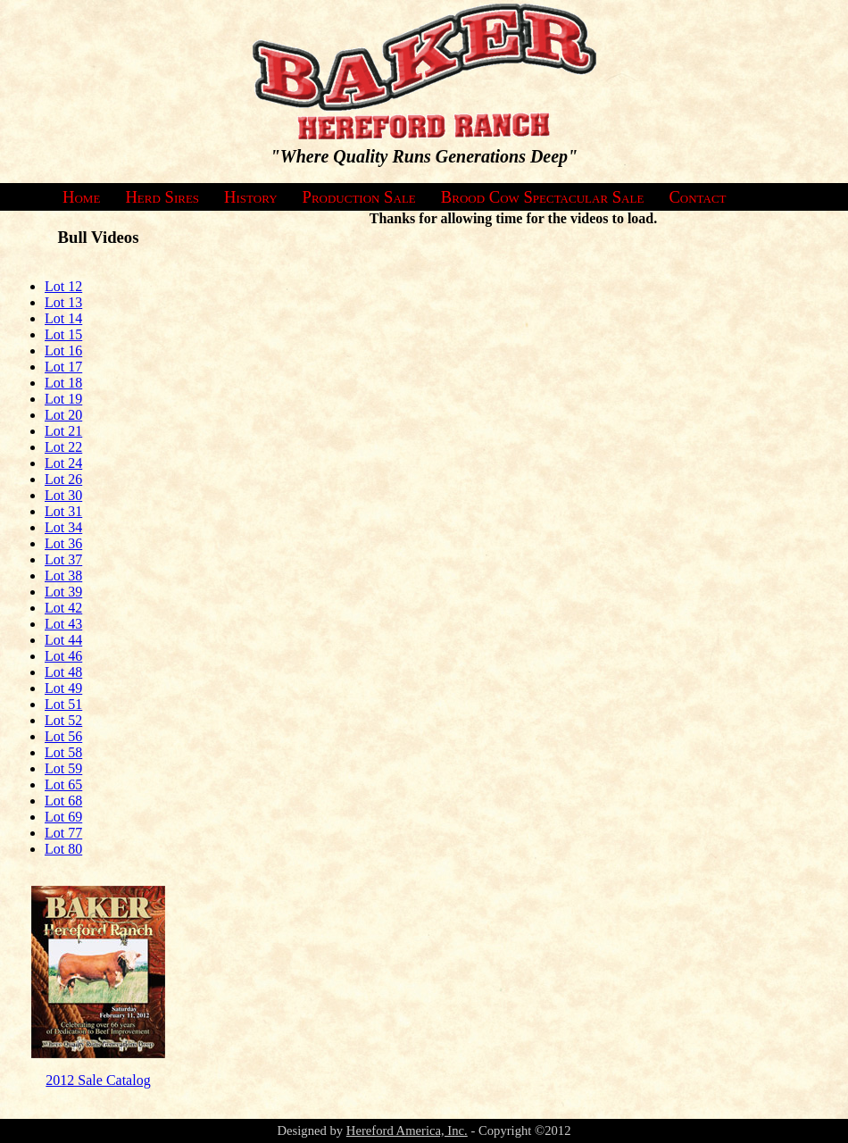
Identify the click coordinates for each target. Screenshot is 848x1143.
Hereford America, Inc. (407, 1130)
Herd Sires (162, 197)
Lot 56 (63, 736)
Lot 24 (63, 463)
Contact (697, 197)
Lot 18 (63, 382)
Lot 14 (63, 318)
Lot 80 (63, 848)
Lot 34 (63, 527)
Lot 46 (63, 655)
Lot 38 (63, 575)
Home (81, 197)
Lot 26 (63, 479)
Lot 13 (63, 302)
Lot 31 (63, 511)
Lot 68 (63, 800)
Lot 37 (63, 559)
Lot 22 (63, 447)
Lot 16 (63, 350)
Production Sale (359, 197)
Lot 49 (63, 688)
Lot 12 (63, 286)
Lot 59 (63, 768)
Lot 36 (63, 543)
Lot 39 (63, 591)
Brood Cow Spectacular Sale (542, 197)
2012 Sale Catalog (98, 1080)
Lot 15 (63, 334)
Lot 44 (63, 639)
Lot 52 (63, 720)
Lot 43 (63, 623)
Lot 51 (63, 704)
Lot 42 (63, 607)
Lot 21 (63, 430)
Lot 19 (63, 398)
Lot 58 (63, 752)
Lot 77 (63, 832)
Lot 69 (63, 816)
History (250, 197)
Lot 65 (63, 784)
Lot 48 (63, 672)
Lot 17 (63, 366)
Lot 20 (63, 414)
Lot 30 (63, 495)
